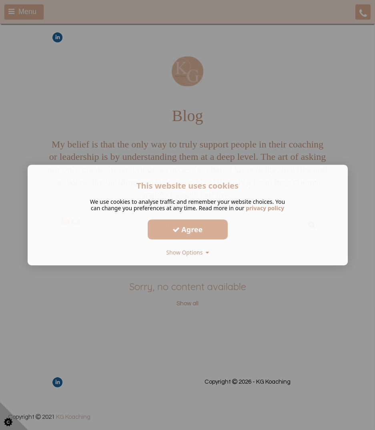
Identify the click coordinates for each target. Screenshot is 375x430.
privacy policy (265, 208)
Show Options (187, 252)
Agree (187, 229)
